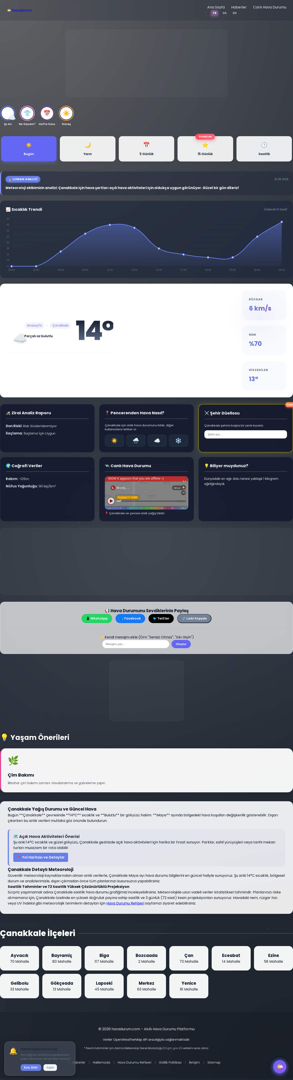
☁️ (157, 441)
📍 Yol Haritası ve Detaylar (41, 857)
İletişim (194, 1062)
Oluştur (181, 644)
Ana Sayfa (216, 7)
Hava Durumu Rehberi (125, 903)
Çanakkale (60, 325)
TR (215, 13)
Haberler (239, 7)
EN (234, 13)
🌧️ (136, 441)
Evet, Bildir (31, 1067)
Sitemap (214, 1062)
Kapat (50, 1067)
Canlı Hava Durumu (269, 7)
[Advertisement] (146, 63)
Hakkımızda (101, 1062)
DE (225, 13)
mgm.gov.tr (172, 1048)
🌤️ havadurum (19, 10)
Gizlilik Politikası (170, 1062)
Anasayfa (34, 325)
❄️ (178, 441)
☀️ (114, 441)
